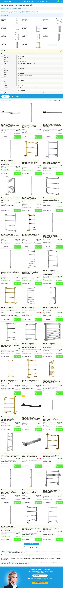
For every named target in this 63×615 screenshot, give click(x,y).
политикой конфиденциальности (43, 579)
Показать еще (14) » (52, 44)
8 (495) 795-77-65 (29, 1)
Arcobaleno (28, 20)
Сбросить (15, 96)
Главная (3, 8)
